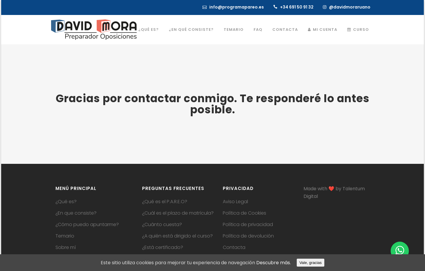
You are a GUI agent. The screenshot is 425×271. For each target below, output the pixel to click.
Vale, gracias (310, 262)
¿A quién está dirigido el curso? (177, 236)
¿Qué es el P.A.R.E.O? (164, 201)
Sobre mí (65, 247)
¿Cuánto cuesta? (162, 224)
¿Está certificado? (162, 247)
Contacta (234, 247)
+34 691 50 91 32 (296, 7)
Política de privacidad (248, 224)
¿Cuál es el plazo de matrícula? (178, 213)
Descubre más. (273, 262)
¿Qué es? (66, 201)
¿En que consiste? (76, 213)
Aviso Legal (235, 201)
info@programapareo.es (236, 7)
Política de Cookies (244, 213)
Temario (64, 236)
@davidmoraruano (349, 7)
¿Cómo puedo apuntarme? (87, 224)
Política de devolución (248, 236)
